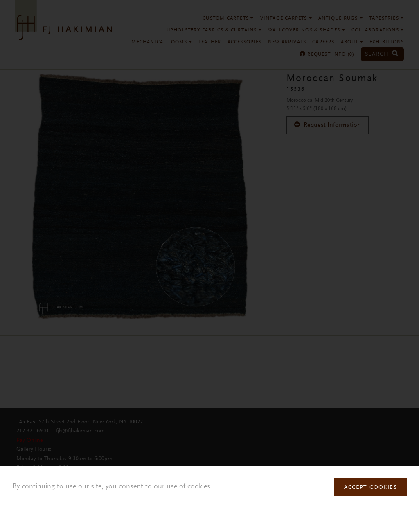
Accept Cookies (370, 487)
